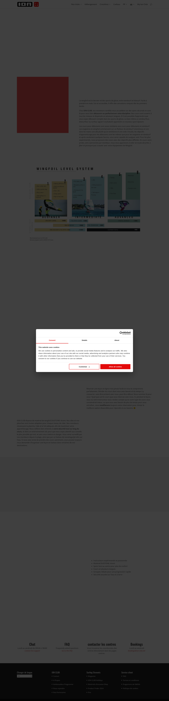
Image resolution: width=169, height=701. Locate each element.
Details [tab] (84, 340)
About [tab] (116, 340)
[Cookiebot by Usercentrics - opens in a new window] (121, 333)
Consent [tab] (52, 340)
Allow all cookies (115, 367)
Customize (84, 367)
